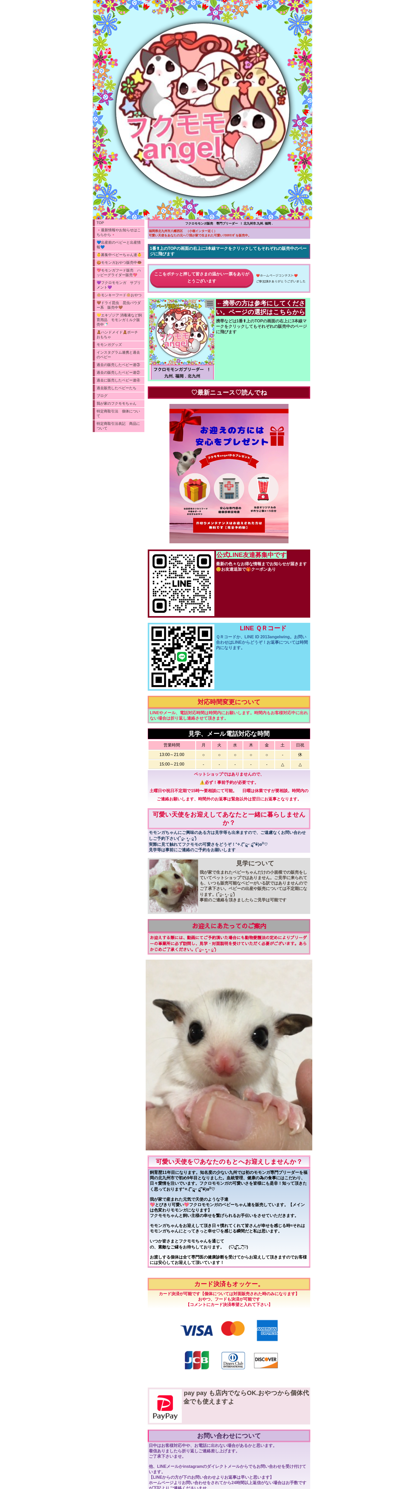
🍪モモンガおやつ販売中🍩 (119, 262)
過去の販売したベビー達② (118, 372)
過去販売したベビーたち (116, 388)
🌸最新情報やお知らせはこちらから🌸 (119, 232)
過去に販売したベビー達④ (118, 380)
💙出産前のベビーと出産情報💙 (119, 244)
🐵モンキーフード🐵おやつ (119, 295)
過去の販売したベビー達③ (118, 365)
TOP (100, 223)
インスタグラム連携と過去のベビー (118, 354)
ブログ (102, 396)
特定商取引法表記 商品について (118, 425)
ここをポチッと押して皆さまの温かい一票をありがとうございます (201, 277)
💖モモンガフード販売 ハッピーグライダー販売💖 (119, 272)
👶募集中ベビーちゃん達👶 (119, 255)
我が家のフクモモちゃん (116, 403)
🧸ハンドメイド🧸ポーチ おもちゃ (119, 334)
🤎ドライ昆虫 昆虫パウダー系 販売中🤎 (119, 305)
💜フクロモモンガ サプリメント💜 (119, 285)
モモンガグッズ (109, 345)
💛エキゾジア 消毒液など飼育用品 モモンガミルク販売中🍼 (119, 320)
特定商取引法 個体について (118, 413)
